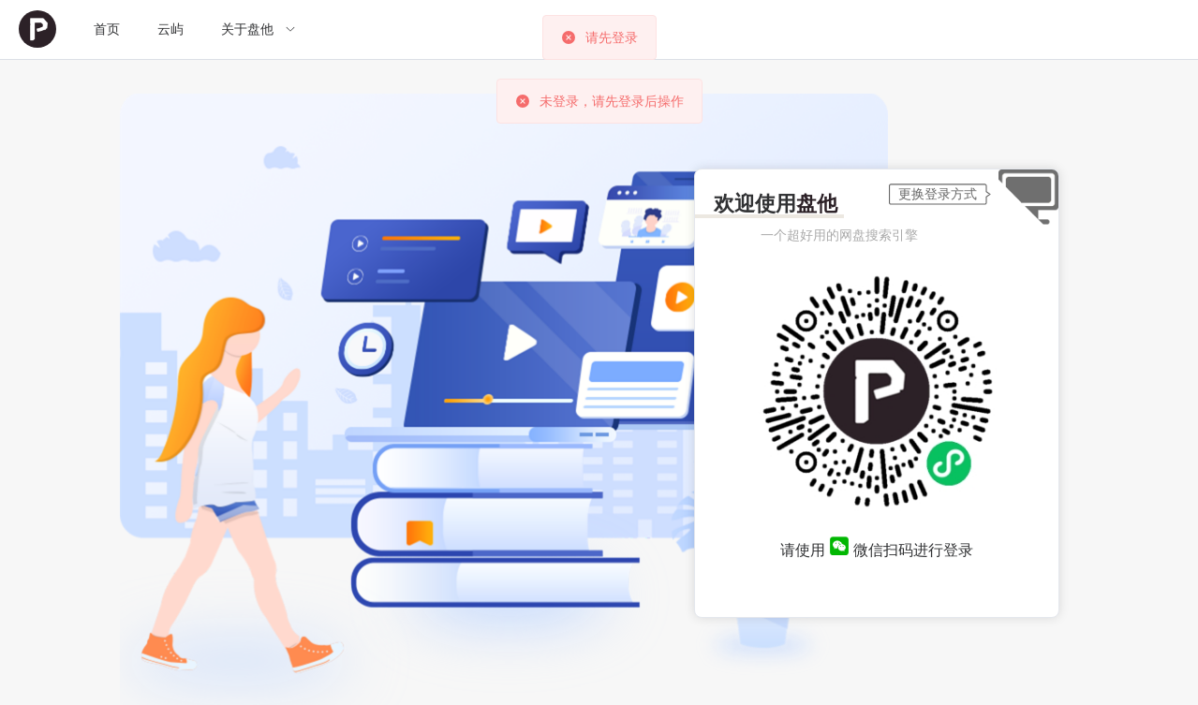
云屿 (170, 29)
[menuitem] (37, 29)
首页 (107, 29)
